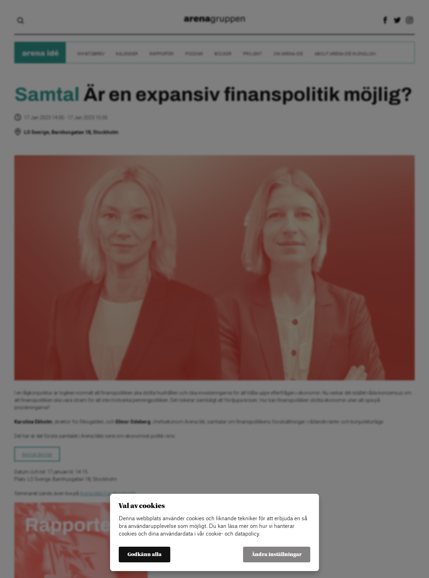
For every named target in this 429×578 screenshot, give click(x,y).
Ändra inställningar (277, 554)
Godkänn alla (144, 554)
